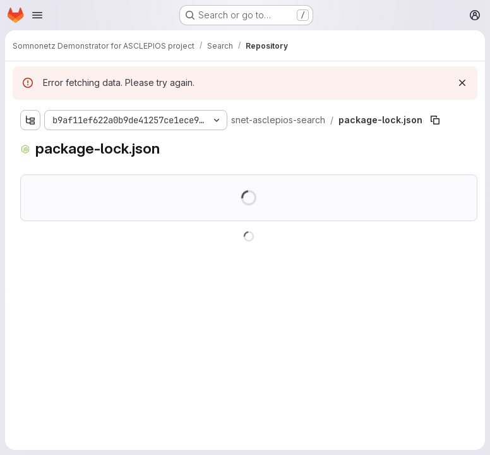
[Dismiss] (462, 82)
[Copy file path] (435, 120)
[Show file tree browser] (30, 120)
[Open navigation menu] (37, 15)
